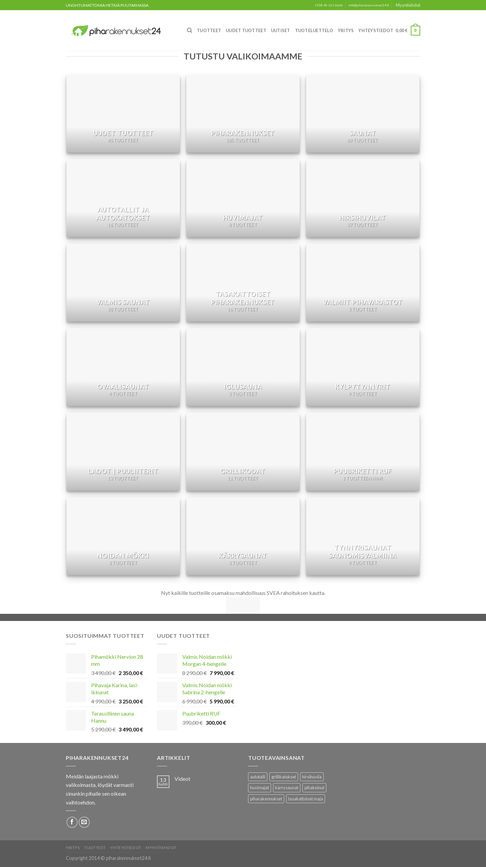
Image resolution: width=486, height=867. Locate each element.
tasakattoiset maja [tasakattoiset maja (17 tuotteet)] (305, 798)
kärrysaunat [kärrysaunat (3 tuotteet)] (286, 787)
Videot (182, 778)
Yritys (346, 30)
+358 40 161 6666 (329, 5)
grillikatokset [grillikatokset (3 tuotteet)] (283, 776)
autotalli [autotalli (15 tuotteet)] (257, 776)
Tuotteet (209, 30)
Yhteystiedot (375, 30)
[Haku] (189, 30)
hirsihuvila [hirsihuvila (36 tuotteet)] (312, 776)
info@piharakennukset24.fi (368, 5)
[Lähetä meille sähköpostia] (84, 822)
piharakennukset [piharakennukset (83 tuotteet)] (266, 798)
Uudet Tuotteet (246, 30)
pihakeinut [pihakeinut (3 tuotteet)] (314, 787)
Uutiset (280, 30)
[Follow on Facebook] (72, 822)
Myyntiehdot (408, 5)
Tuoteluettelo (314, 30)
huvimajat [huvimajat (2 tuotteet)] (259, 787)
